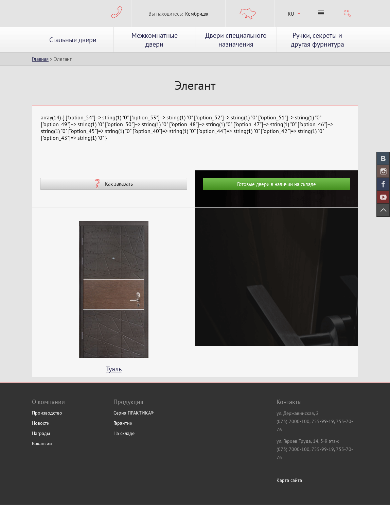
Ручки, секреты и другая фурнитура (317, 40)
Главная (40, 59)
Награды (41, 433)
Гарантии (122, 423)
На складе (124, 433)
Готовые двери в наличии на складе (276, 184)
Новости (41, 423)
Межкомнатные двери (154, 40)
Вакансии (42, 443)
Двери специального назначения (236, 40)
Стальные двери (72, 39)
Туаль (114, 369)
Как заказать (119, 184)
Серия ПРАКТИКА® (133, 413)
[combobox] (290, 14)
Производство (47, 413)
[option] (113, 299)
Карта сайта (289, 480)
